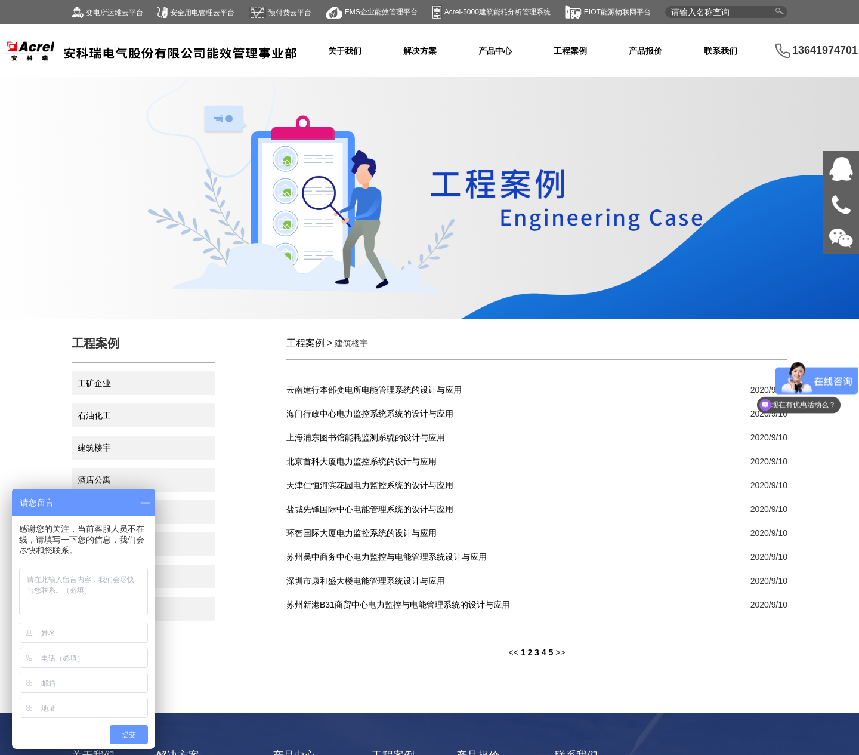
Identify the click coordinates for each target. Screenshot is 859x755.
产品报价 (645, 51)
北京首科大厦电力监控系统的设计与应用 (361, 461)
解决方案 (420, 51)
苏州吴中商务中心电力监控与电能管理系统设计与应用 (386, 557)
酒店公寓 (94, 480)
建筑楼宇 (94, 447)
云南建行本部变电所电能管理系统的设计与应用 (374, 390)
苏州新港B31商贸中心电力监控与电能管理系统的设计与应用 (398, 604)
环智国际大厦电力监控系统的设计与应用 (361, 533)
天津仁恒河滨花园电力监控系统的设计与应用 (369, 485)
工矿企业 (94, 383)
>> (560, 652)
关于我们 (344, 51)
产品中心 (495, 51)
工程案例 (570, 51)
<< (513, 652)
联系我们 (720, 51)
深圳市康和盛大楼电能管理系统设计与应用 (365, 580)
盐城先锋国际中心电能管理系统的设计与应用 (369, 509)
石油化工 (94, 415)
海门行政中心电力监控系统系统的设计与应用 (369, 413)
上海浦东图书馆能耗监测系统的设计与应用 (365, 437)
